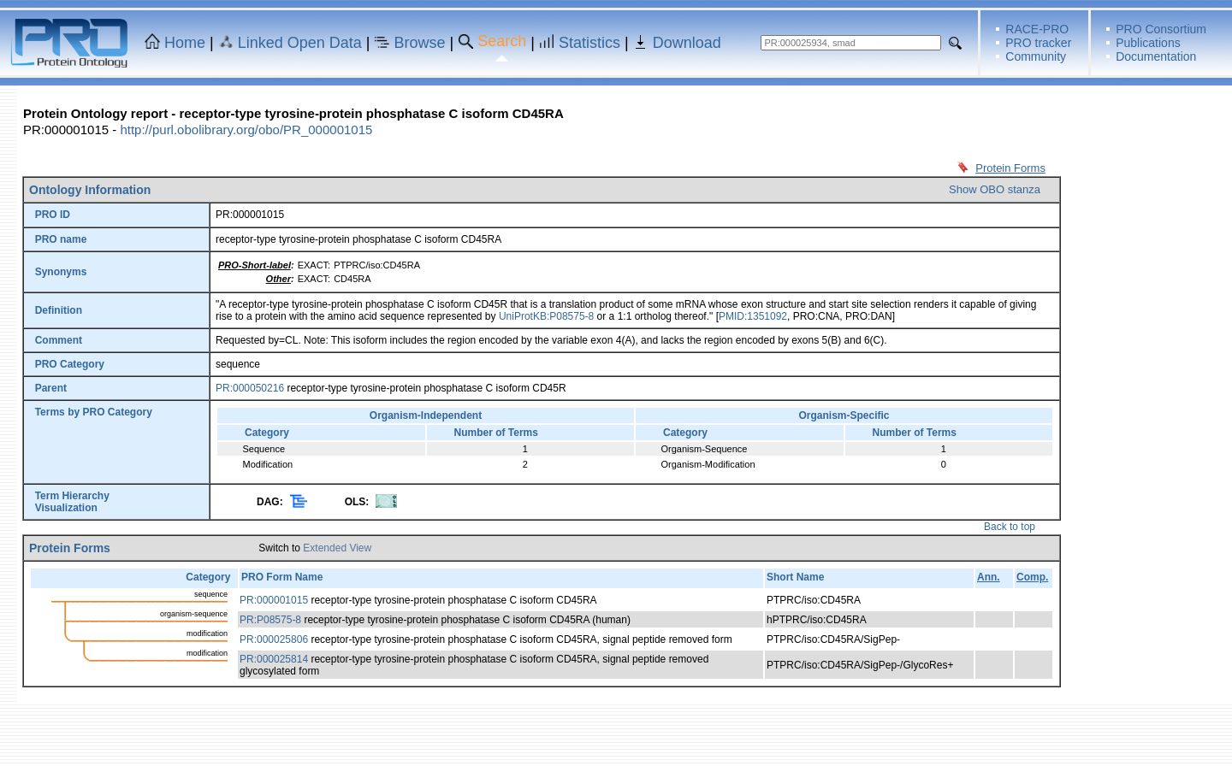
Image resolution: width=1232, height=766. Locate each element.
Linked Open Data (300, 42)
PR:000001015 (274, 600)
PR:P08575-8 (270, 620)
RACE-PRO (1037, 29)
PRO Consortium (1161, 29)
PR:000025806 (274, 639)
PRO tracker (1038, 43)
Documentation (1156, 56)
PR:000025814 (274, 659)
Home (184, 42)
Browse (420, 42)
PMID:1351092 (753, 316)
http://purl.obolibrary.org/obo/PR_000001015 (246, 129)
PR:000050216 (250, 388)
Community (1035, 56)
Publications (1148, 43)
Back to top (1009, 527)
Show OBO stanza (994, 189)
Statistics (589, 42)
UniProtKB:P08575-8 (546, 316)
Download (687, 42)
